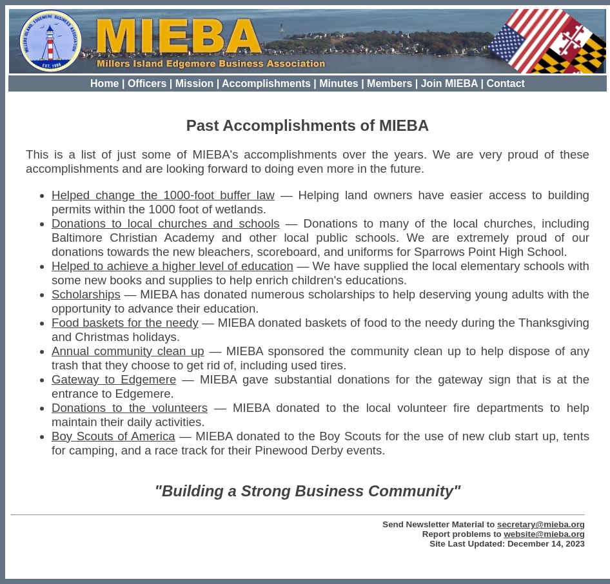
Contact (505, 83)
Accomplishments (266, 83)
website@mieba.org (544, 534)
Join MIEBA (449, 83)
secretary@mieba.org (541, 524)
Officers (147, 83)
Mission (194, 83)
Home (104, 83)
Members (389, 83)
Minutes (338, 83)
